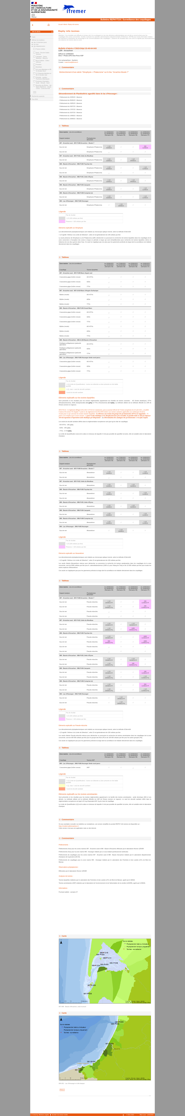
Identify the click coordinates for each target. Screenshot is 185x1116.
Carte (33, 37)
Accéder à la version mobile (60, 1114)
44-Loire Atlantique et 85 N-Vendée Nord (43, 70)
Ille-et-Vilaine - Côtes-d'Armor (43, 61)
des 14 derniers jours (40, 42)
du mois (36, 44)
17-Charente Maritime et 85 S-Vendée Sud (43, 74)
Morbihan (39, 67)
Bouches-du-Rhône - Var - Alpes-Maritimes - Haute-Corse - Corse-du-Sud (44, 87)
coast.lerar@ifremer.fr (71, 62)
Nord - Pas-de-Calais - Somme (43, 53)
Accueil (60, 24)
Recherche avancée (38, 96)
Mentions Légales (44, 1114)
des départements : (40, 46)
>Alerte (65, 24)
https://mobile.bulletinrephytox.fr (69, 826)
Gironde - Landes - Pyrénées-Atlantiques (42, 78)
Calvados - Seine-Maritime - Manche (42, 57)
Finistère (38, 64)
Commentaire (68, 67)
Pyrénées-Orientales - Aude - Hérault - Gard (43, 82)
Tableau (65, 126)
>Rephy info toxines (73, 24)
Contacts (34, 1114)
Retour (62, 1090)
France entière (40, 49)
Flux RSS (35, 99)
